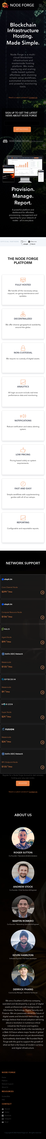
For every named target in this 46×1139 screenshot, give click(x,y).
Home (4, 1077)
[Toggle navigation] (40, 5)
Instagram (6, 1119)
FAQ (3, 1100)
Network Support (7, 1084)
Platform (4, 1081)
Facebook (6, 1115)
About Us (5, 1087)
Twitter (5, 1112)
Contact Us (33, 97)
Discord (6, 1109)
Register (23, 783)
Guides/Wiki (6, 1096)
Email (5, 1122)
